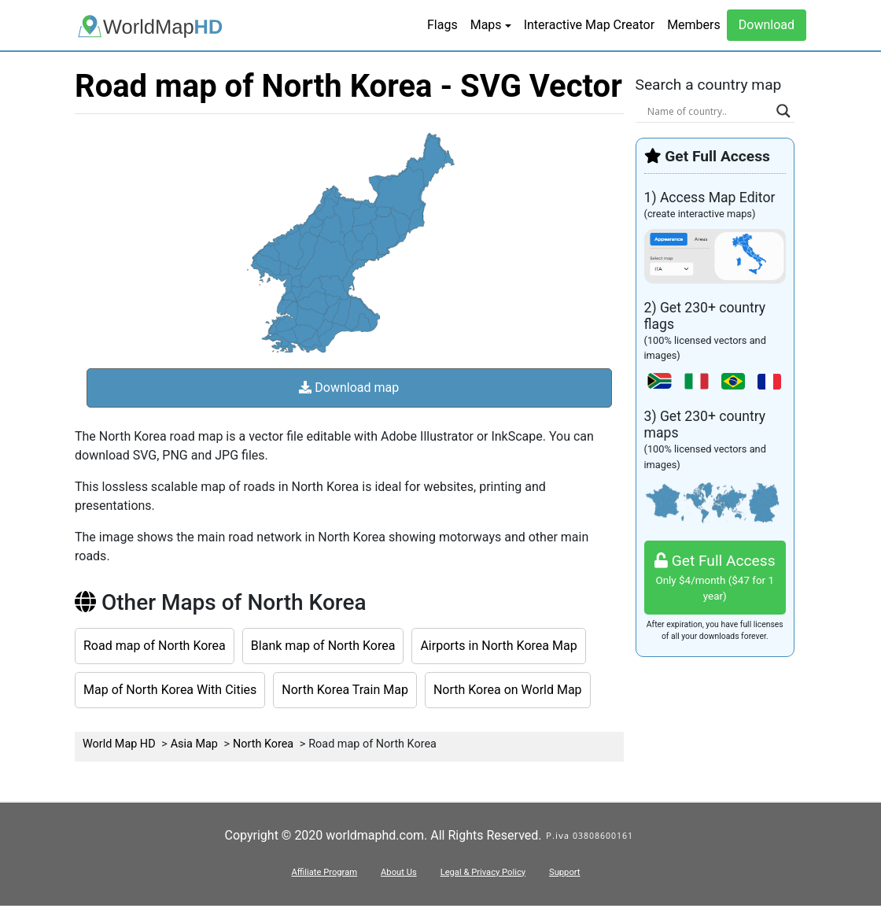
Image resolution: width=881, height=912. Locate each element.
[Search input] (708, 111)
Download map (349, 387)
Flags (442, 24)
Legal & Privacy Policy (482, 872)
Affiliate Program (324, 872)
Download (766, 24)
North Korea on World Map (507, 689)
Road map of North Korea (154, 645)
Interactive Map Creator (589, 24)
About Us (399, 872)
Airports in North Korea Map (498, 645)
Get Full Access (715, 578)
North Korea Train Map (345, 689)
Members (694, 24)
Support (564, 872)
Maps (486, 24)
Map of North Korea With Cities (169, 689)
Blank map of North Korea (323, 645)
